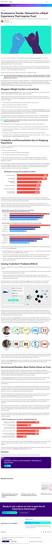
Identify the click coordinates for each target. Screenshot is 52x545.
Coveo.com (3, 532)
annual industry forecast (8, 377)
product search (13, 248)
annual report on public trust (35, 58)
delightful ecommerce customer (20, 448)
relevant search (14, 360)
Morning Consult (12, 395)
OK (5, 541)
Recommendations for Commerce (36, 541)
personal (22, 98)
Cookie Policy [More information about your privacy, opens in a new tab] (9, 539)
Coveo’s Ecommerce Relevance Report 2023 (10, 92)
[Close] (27, 537)
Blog (11, 1)
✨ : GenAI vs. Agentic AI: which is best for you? (25, 5)
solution (28, 281)
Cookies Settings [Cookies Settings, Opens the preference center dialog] (13, 541)
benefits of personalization (38, 109)
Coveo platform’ (16, 317)
